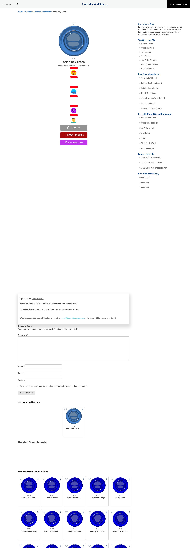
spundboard (144, 177)
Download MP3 (74, 135)
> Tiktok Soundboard (148, 93)
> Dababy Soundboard (148, 88)
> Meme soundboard (148, 78)
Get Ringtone (74, 142)
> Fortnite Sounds (147, 68)
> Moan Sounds (146, 44)
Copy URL (74, 127)
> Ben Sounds (145, 56)
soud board (144, 187)
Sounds (28, 12)
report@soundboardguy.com (73, 318)
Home (20, 12)
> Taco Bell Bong (146, 148)
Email (21, 373)
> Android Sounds (147, 48)
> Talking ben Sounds (148, 64)
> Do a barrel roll (146, 128)
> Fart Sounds (145, 52)
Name (21, 366)
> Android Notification (148, 123)
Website (21, 380)
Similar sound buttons (29, 402)
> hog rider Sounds (147, 60)
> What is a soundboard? (150, 158)
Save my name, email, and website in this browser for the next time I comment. (54, 386)
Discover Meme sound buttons (33, 471)
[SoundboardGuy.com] (95, 4)
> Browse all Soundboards (150, 108)
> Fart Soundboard (147, 103)
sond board (144, 182)
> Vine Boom (144, 133)
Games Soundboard (42, 12)
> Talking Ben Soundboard (150, 83)
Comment (23, 335)
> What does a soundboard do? (153, 168)
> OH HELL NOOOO (147, 143)
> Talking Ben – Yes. (148, 118)
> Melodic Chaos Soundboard (152, 98)
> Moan (142, 138)
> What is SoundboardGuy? (151, 163)
